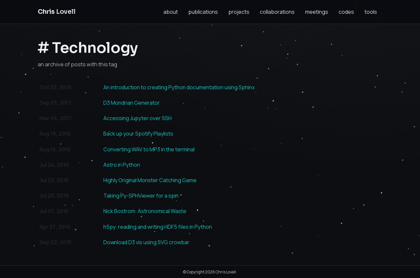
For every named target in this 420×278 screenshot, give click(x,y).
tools (371, 11)
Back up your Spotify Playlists (138, 133)
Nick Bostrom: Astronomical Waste (144, 211)
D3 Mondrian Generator (131, 102)
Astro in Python (121, 164)
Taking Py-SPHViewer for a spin (140, 195)
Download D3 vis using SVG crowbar (146, 242)
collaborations (277, 11)
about (170, 11)
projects (238, 11)
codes (346, 11)
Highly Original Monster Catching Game (150, 180)
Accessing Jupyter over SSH (137, 118)
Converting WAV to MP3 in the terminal (149, 149)
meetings (316, 11)
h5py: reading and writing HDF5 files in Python (157, 226)
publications (203, 11)
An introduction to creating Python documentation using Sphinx (179, 87)
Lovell (56, 12)
